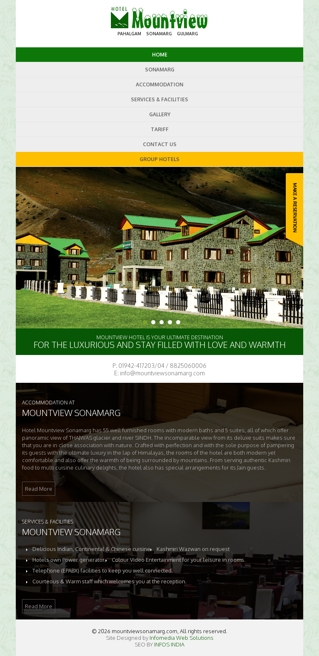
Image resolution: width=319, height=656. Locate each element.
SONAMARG (159, 33)
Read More (38, 488)
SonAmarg (159, 69)
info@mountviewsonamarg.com (162, 373)
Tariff (160, 129)
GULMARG (187, 33)
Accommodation (159, 84)
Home (159, 54)
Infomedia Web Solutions (181, 637)
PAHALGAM (129, 33)
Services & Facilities (159, 99)
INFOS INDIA (169, 644)
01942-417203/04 (141, 365)
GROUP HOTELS (159, 159)
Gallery (159, 114)
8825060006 (188, 365)
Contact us (160, 144)
